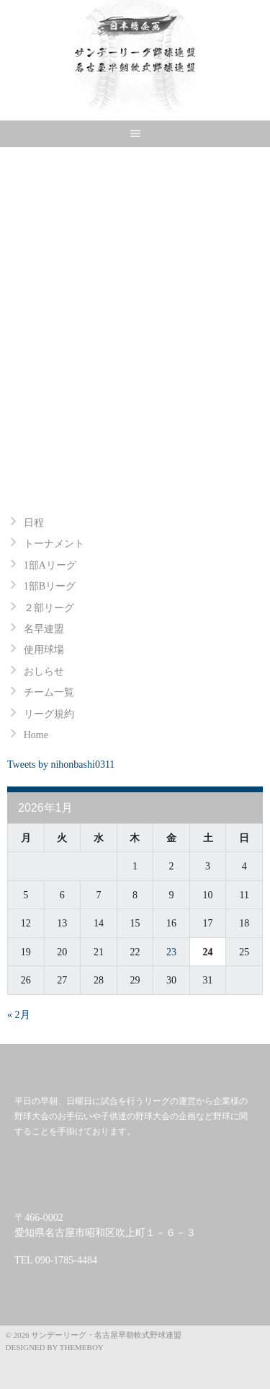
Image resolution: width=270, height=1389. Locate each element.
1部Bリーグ (50, 586)
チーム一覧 (49, 692)
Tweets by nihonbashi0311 (60, 764)
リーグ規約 (49, 714)
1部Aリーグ (50, 565)
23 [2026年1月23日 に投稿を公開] (171, 952)
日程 (34, 522)
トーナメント (54, 543)
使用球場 (44, 649)
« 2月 (18, 1014)
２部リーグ (49, 608)
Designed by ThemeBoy (55, 1347)
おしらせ (44, 671)
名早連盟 (44, 628)
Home (36, 734)
